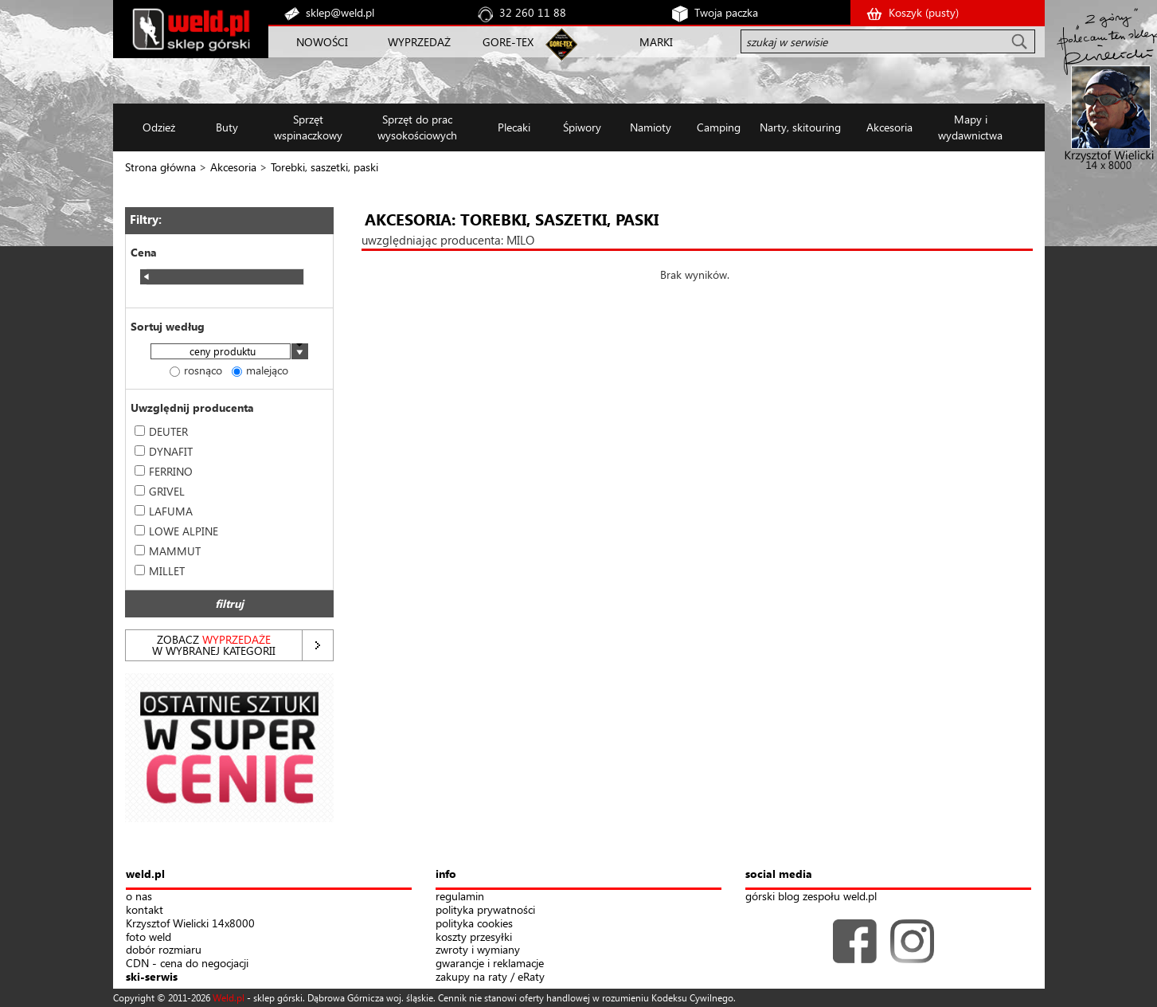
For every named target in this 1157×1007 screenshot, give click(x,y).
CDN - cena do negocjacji (187, 963)
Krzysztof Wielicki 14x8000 (190, 924)
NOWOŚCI (322, 41)
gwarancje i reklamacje (490, 963)
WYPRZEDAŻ (419, 41)
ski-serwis (152, 977)
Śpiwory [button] (582, 127)
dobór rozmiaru (163, 950)
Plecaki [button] (514, 127)
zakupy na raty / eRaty (490, 977)
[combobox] (229, 352)
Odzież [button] (159, 127)
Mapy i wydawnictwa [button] (970, 127)
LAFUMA (164, 511)
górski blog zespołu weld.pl (811, 896)
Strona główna (160, 166)
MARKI (656, 41)
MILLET (160, 570)
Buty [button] (227, 127)
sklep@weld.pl (340, 12)
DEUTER (161, 431)
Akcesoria (233, 166)
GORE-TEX (508, 41)
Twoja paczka (726, 12)
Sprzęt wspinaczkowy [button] (308, 127)
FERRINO (164, 471)
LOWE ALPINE (176, 531)
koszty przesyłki (474, 937)
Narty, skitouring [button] (800, 127)
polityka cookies (474, 924)
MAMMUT (168, 550)
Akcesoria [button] (889, 127)
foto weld (148, 937)
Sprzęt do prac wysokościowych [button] (417, 127)
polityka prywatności (485, 910)
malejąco (260, 370)
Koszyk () (924, 12)
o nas (139, 896)
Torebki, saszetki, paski (324, 166)
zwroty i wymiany (478, 950)
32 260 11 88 (532, 12)
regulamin (460, 896)
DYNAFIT (164, 451)
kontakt (144, 910)
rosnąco (196, 370)
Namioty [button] (650, 127)
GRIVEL (160, 491)
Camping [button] (719, 127)
